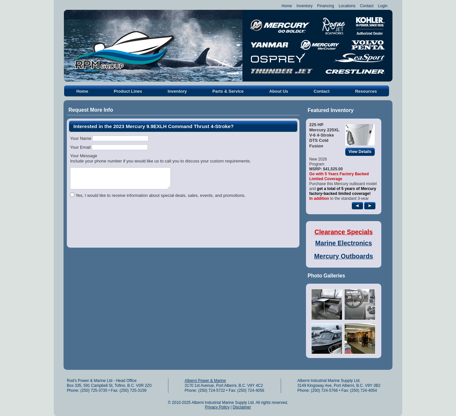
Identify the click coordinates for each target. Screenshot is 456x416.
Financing (325, 6)
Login (383, 6)
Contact (366, 6)
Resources (366, 91)
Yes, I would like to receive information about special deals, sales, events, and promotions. (160, 195)
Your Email (80, 147)
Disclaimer (242, 407)
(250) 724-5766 (324, 390)
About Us (278, 91)
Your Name (80, 138)
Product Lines (128, 91)
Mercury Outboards (343, 256)
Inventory (304, 6)
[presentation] (120, 228)
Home (286, 6)
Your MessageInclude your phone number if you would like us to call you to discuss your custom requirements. (160, 158)
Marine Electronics (343, 243)
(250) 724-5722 (211, 390)
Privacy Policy (217, 407)
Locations (347, 6)
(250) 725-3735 (93, 390)
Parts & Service (227, 91)
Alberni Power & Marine (205, 380)
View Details (362, 152)
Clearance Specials (343, 232)
